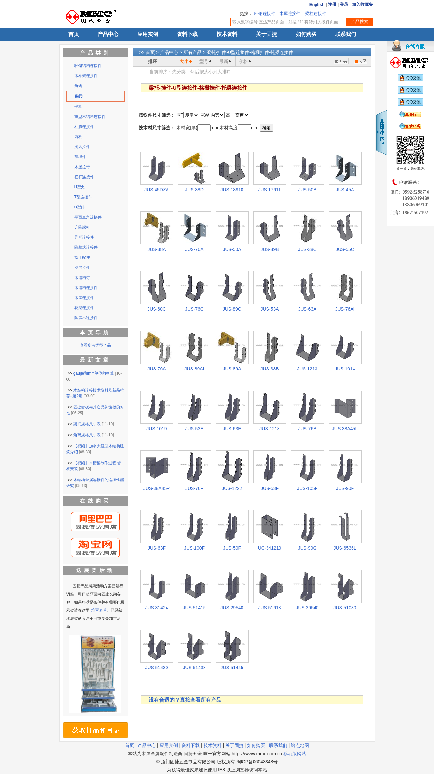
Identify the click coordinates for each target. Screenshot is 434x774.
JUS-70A (194, 249)
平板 (78, 106)
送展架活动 (95, 570)
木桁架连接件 (86, 75)
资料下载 (187, 34)
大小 (184, 61)
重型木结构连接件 (89, 116)
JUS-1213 (307, 368)
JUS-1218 (269, 428)
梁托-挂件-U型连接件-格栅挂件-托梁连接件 (250, 52)
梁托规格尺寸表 (87, 424)
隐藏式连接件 (86, 247)
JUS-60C (156, 309)
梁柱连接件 (315, 13)
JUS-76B (307, 428)
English (317, 4)
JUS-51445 (231, 667)
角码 (78, 85)
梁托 (78, 96)
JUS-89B (269, 249)
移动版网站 (294, 753)
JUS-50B (307, 189)
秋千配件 (82, 257)
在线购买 (95, 501)
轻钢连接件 (264, 13)
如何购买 (306, 34)
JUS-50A (232, 249)
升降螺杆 (82, 227)
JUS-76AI (345, 309)
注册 (332, 4)
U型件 (79, 207)
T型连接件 (83, 197)
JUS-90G (307, 548)
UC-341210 (269, 548)
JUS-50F (232, 548)
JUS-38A (156, 249)
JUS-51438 (194, 667)
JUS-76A (156, 368)
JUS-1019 (156, 428)
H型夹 (79, 187)
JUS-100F (194, 548)
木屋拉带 (82, 167)
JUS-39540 (307, 607)
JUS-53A (269, 309)
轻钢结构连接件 (88, 65)
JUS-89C (232, 309)
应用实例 (147, 34)
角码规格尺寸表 (87, 435)
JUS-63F (157, 548)
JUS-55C (345, 249)
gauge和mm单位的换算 (93, 373)
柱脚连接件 (84, 126)
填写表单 (99, 610)
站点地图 (300, 745)
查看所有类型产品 (95, 345)
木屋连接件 (290, 13)
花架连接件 (84, 308)
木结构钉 (82, 277)
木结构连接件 (86, 287)
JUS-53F (270, 488)
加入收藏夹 (362, 4)
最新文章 (95, 360)
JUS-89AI (194, 368)
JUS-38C (307, 249)
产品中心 (108, 34)
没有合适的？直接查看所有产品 (185, 700)
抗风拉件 (82, 146)
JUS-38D (194, 189)
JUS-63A (307, 309)
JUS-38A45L (345, 428)
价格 (243, 61)
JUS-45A (345, 189)
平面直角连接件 (88, 217)
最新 (223, 61)
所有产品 (192, 52)
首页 (73, 34)
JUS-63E (232, 428)
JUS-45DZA (156, 189)
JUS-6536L (344, 548)
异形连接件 (84, 237)
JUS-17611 (269, 189)
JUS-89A (232, 368)
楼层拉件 (82, 267)
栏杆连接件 (84, 177)
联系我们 (345, 34)
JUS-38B (269, 368)
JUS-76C (194, 309)
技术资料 (227, 34)
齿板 (78, 136)
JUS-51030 (344, 607)
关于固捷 (266, 34)
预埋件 (80, 157)
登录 (344, 4)
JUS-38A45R (156, 488)
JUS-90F (345, 488)
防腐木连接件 (86, 318)
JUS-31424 (156, 607)
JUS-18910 (231, 189)
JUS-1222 (232, 488)
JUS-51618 (269, 607)
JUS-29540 (231, 607)
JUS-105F (307, 488)
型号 (203, 61)
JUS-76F (194, 488)
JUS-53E (194, 428)
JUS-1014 (345, 368)
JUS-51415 (194, 607)
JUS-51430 (156, 667)
